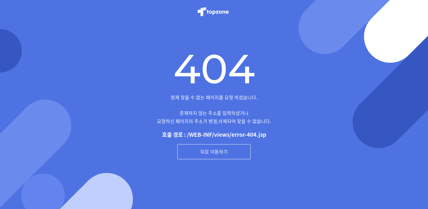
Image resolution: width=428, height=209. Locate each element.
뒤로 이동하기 (214, 151)
